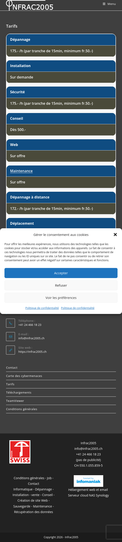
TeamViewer (15, 401)
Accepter (61, 273)
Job (49, 478)
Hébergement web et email (88, 490)
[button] (115, 234)
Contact (11, 368)
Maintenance (21, 170)
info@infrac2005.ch (31, 338)
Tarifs (10, 384)
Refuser (61, 285)
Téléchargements (18, 392)
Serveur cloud (78, 495)
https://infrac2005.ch (32, 352)
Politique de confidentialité (42, 308)
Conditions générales (21, 409)
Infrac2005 (88, 443)
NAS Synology (99, 495)
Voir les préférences (61, 297)
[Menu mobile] (109, 4)
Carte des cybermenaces (24, 376)
